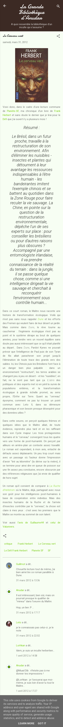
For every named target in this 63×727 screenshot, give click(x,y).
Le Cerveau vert (47, 543)
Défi (5, 119)
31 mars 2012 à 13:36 (28, 580)
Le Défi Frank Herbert (15, 550)
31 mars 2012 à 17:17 (28, 612)
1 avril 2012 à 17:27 (26, 690)
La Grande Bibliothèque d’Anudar (31, 12)
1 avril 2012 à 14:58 (26, 655)
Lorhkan (20, 645)
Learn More (26, 723)
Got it (42, 723)
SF (49, 550)
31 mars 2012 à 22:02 (28, 635)
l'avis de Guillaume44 (31, 522)
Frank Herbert (25, 543)
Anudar (20, 590)
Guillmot (20, 564)
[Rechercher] (58, 7)
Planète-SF (13, 111)
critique (8, 543)
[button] (58, 36)
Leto (18, 622)
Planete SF (38, 550)
